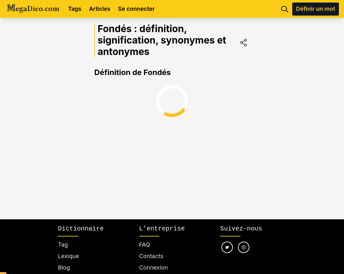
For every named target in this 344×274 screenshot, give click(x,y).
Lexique (68, 256)
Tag (63, 244)
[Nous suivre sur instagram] (243, 247)
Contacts (151, 256)
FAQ (144, 244)
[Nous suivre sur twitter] (227, 247)
